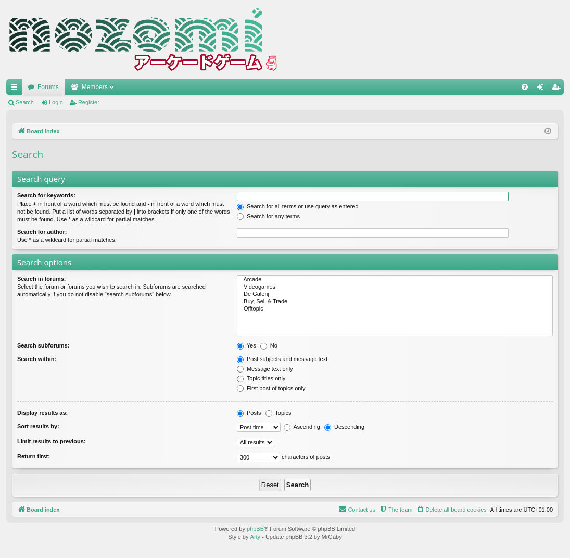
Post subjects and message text (282, 359)
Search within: (36, 359)
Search (25, 102)
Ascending (302, 427)
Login (56, 102)
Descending (344, 427)
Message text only (265, 369)
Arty (255, 537)
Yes (246, 345)
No (268, 345)
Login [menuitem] (542, 89)
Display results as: (42, 413)
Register (88, 102)
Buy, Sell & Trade (395, 301)
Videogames (395, 287)
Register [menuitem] (558, 89)
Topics (278, 413)
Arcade (395, 279)
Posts (249, 413)
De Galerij (395, 294)
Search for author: (42, 232)
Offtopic (395, 309)
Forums (48, 87)
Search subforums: (43, 345)
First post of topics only (271, 388)
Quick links (16, 89)
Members (95, 87)
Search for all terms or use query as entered (298, 206)
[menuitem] (525, 87)
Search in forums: (41, 279)
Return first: (33, 456)
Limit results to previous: (51, 441)
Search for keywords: (46, 195)
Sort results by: (38, 426)
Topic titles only (261, 378)
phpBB (255, 529)
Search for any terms (268, 216)
